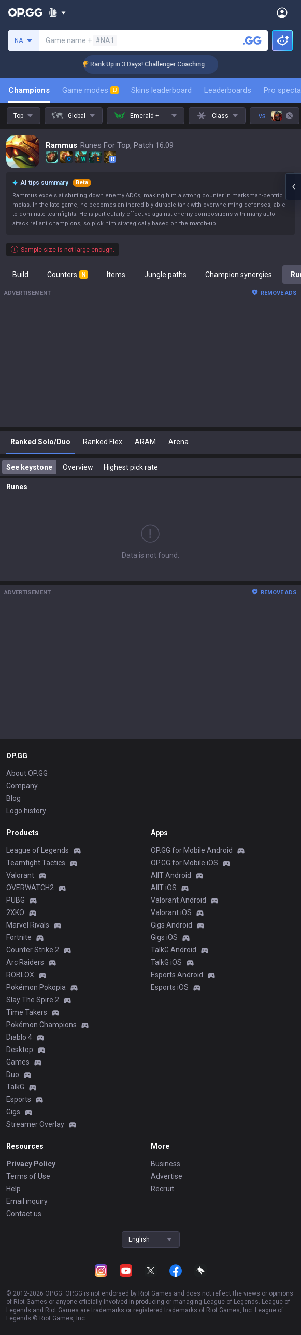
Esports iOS (170, 987)
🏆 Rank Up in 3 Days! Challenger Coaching (155, 64)
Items (116, 274)
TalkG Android (173, 950)
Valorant (20, 875)
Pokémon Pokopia (36, 987)
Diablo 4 (19, 1037)
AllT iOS (164, 887)
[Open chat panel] (293, 186)
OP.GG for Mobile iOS (184, 863)
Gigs (13, 1112)
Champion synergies (238, 274)
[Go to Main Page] (25, 12)
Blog (13, 798)
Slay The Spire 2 (32, 1000)
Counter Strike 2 (32, 950)
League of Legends (37, 850)
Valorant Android (178, 900)
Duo (12, 1074)
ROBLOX (20, 975)
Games (18, 1062)
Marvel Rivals (27, 925)
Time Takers (26, 1012)
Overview (78, 467)
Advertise (166, 1176)
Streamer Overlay (35, 1124)
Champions (29, 90)
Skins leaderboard (161, 90)
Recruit (162, 1188)
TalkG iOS (166, 962)
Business (165, 1164)
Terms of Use (28, 1176)
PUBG (15, 900)
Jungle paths (165, 274)
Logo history (26, 811)
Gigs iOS (164, 937)
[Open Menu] (282, 12)
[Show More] (57, 12)
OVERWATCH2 (30, 887)
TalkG (15, 1087)
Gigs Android (171, 925)
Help (13, 1188)
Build (20, 274)
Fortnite (19, 937)
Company (22, 786)
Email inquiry (27, 1201)
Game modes (90, 90)
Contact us (23, 1213)
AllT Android (171, 875)
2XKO (15, 912)
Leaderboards (227, 90)
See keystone (29, 467)
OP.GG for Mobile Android (192, 850)
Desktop (19, 1049)
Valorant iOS (171, 912)
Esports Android (177, 975)
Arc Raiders (25, 962)
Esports (18, 1099)
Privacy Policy (30, 1164)
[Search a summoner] (252, 40)
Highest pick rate (131, 467)
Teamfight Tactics (35, 863)
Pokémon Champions (41, 1024)
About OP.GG (27, 773)
